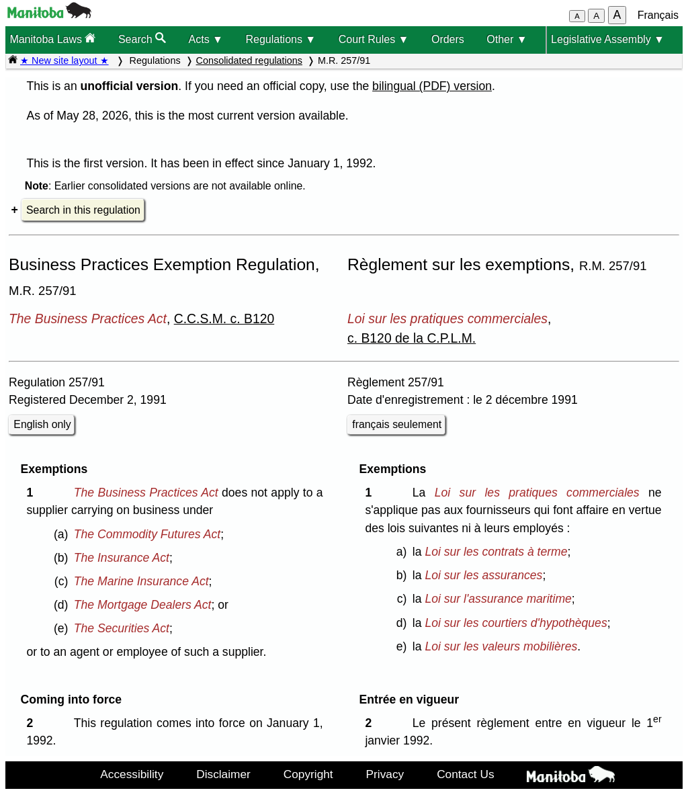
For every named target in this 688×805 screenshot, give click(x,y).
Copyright (308, 774)
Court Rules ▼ (374, 39)
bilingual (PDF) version (432, 86)
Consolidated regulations (249, 60)
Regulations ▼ (280, 39)
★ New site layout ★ (64, 60)
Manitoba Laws (52, 38)
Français (658, 15)
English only (42, 424)
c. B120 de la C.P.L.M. (411, 338)
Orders (447, 39)
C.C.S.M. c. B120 (224, 318)
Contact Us (465, 774)
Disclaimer (223, 774)
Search (142, 38)
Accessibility (131, 774)
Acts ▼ (206, 39)
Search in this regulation (83, 210)
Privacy (385, 774)
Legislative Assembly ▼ (607, 39)
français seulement (396, 424)
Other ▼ (506, 39)
